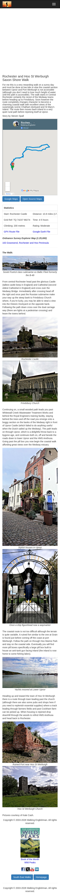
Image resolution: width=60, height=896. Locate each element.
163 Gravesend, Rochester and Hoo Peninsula (25, 243)
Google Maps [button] (11, 199)
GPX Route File (11, 231)
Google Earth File (41, 231)
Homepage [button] (41, 877)
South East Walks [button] (22, 877)
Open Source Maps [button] (32, 199)
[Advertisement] (30, 41)
